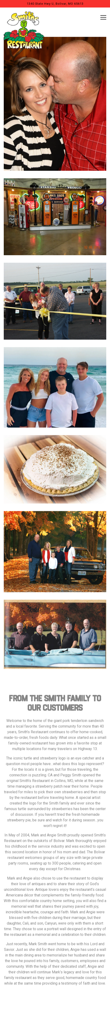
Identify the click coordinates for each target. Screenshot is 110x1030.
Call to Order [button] (55, 1010)
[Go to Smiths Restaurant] (55, 3)
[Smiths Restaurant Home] (24, 30)
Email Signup (55, 1023)
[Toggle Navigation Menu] (103, 17)
